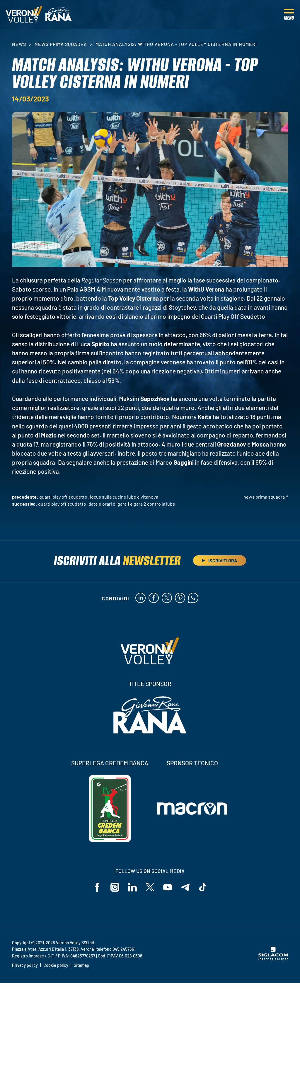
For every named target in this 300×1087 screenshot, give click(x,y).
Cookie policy (55, 965)
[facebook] (154, 598)
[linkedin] (140, 598)
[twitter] (167, 598)
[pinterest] (180, 598)
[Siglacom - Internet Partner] (273, 958)
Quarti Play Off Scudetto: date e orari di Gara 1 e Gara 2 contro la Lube (106, 504)
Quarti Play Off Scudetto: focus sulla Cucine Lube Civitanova (98, 496)
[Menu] (289, 14)
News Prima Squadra (61, 44)
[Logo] (24, 14)
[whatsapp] (193, 598)
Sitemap (81, 965)
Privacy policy (25, 965)
